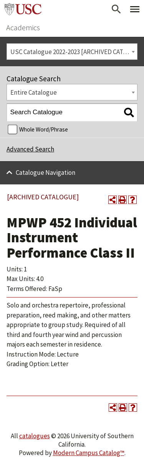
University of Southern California (23, 9)
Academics (23, 27)
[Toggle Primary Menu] (135, 9)
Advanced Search (30, 149)
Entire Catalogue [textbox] (33, 92)
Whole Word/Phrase (43, 129)
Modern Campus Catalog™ (88, 453)
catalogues (34, 436)
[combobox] (72, 51)
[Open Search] (116, 9)
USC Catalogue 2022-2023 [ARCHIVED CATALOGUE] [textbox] (73, 52)
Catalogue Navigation (45, 172)
